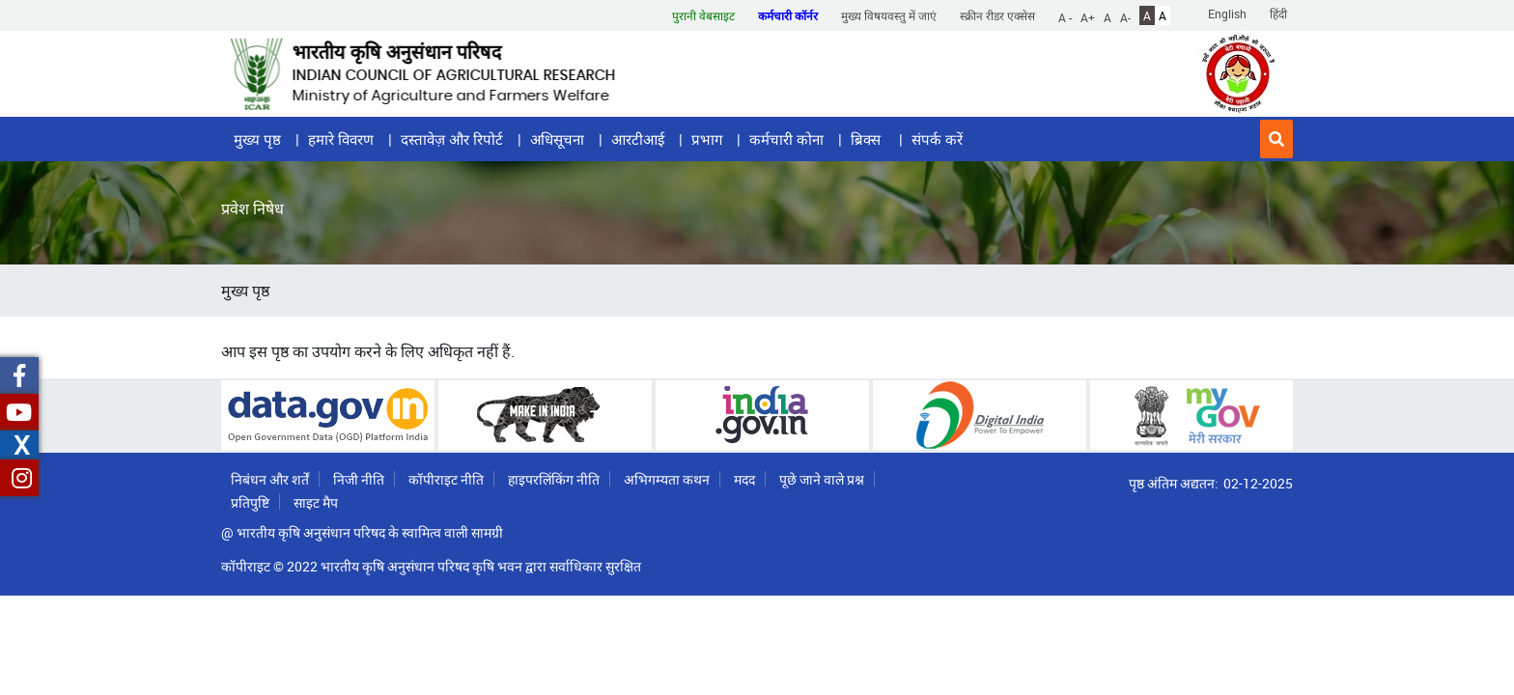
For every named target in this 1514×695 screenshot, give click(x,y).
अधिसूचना (557, 139)
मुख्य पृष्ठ (257, 139)
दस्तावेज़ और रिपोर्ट (452, 139)
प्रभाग (706, 139)
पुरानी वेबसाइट (703, 15)
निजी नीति (358, 479)
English (1227, 13)
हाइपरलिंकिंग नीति (554, 479)
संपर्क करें (937, 139)
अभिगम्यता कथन (667, 479)
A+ (1087, 16)
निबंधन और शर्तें (270, 479)
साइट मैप (316, 502)
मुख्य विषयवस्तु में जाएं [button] (889, 15)
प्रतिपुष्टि (250, 502)
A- (1125, 16)
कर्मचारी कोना (786, 139)
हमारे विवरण (341, 139)
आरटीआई (637, 139)
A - (1065, 16)
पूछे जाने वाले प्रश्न (821, 479)
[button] (1276, 139)
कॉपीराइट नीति (446, 479)
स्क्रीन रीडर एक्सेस (997, 15)
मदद (744, 479)
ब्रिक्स (867, 139)
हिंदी (1278, 13)
